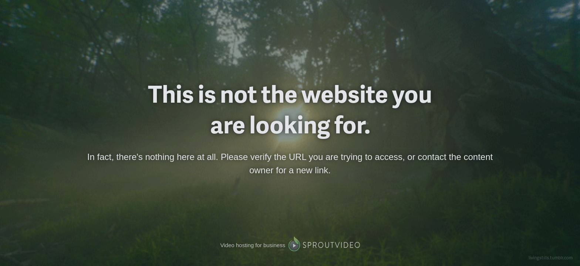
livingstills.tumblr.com (551, 258)
